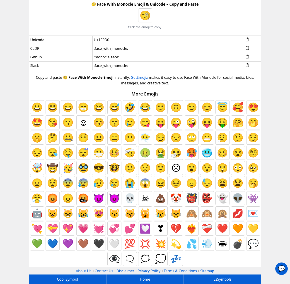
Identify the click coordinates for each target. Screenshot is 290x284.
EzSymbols (222, 279)
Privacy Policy (149, 270)
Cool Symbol (67, 279)
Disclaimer (125, 270)
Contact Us (104, 270)
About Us (84, 270)
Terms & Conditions (180, 270)
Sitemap (207, 270)
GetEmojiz (139, 77)
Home (145, 279)
